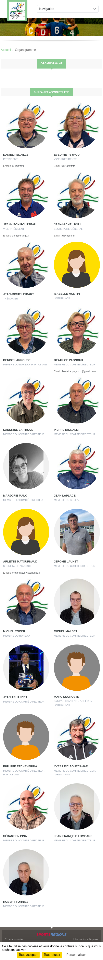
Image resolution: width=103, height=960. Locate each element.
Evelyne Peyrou (67, 154)
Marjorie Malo (15, 495)
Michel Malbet (65, 631)
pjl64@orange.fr (21, 235)
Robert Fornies (16, 901)
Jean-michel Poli (67, 224)
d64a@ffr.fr (18, 165)
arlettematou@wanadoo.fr (26, 572)
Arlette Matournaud (20, 561)
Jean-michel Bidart (18, 294)
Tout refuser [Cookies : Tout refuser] (52, 954)
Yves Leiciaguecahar (71, 766)
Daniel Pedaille (15, 154)
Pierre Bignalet (67, 429)
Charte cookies (14, 939)
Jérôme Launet (66, 561)
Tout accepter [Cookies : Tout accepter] (28, 954)
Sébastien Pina (15, 836)
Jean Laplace (65, 495)
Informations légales (85, 939)
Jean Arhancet (15, 697)
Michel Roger (14, 631)
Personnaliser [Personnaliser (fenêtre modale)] (76, 954)
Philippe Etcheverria (20, 766)
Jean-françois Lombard (73, 836)
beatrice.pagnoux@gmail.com (79, 371)
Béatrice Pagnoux (68, 360)
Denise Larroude (17, 360)
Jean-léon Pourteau (19, 224)
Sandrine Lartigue (18, 429)
